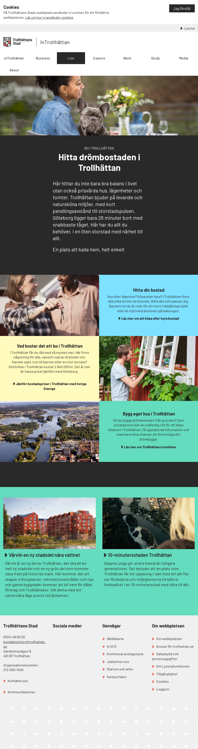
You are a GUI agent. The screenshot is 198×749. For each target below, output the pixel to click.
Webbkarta (115, 638)
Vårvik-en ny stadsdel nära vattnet (44, 555)
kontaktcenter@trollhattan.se (24, 644)
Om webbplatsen (169, 638)
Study (155, 58)
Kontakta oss (18, 681)
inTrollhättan (55, 42)
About (14, 70)
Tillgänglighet (167, 674)
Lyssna (189, 28)
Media (183, 58)
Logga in (162, 689)
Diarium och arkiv (120, 669)
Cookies (162, 681)
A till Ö (111, 646)
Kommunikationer (21, 692)
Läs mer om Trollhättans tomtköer (150, 447)
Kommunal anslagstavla (125, 654)
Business (43, 58)
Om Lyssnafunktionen (173, 666)
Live (71, 58)
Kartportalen (117, 677)
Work (127, 58)
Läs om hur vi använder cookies (49, 17)
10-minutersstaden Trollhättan (139, 555)
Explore (99, 58)
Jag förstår (182, 8)
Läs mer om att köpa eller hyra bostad (150, 318)
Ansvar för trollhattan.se (175, 646)
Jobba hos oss (118, 661)
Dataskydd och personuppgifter (165, 656)
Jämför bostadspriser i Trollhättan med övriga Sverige (51, 386)
